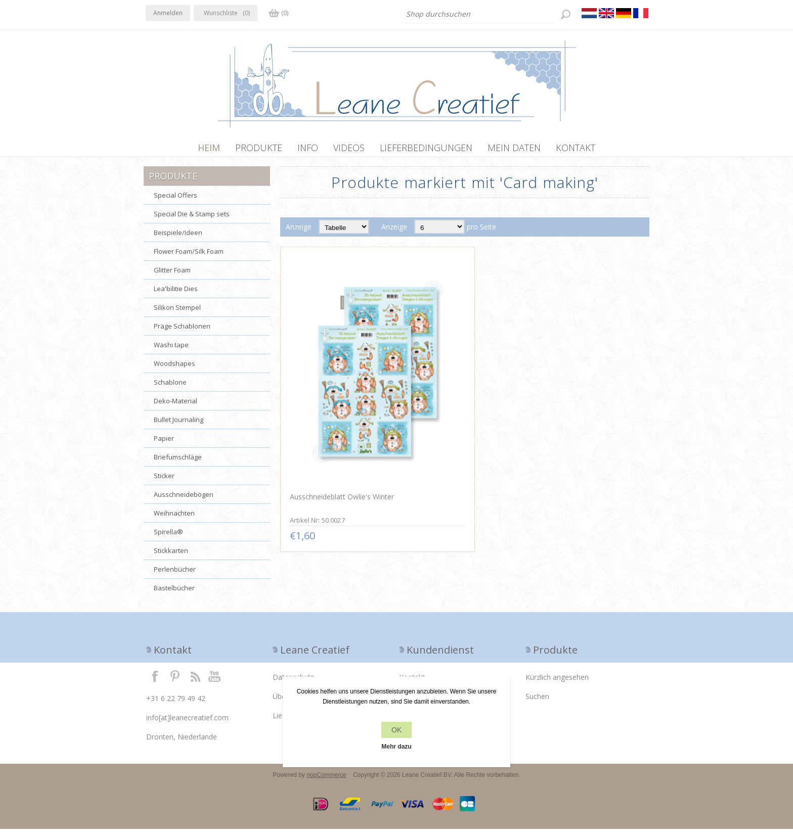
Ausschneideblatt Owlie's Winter (340, 408)
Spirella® (168, 536)
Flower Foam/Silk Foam (189, 256)
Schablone (170, 387)
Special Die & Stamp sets (192, 218)
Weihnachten (174, 518)
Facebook (155, 681)
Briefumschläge (178, 462)
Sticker (164, 480)
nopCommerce (326, 779)
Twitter (175, 681)
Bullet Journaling (178, 424)
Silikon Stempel (177, 312)
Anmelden (168, 13)
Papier (164, 443)
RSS (195, 681)
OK (396, 730)
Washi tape (171, 349)
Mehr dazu (396, 746)
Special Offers (175, 200)
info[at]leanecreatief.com (187, 722)
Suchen (537, 701)
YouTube (215, 681)
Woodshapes (174, 368)
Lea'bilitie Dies (176, 293)
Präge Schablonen (182, 331)
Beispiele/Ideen (178, 237)
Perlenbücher (175, 574)
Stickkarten (171, 555)
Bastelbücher (174, 592)
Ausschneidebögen (183, 499)
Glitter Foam (172, 275)
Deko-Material (175, 405)
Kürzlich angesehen (557, 682)
